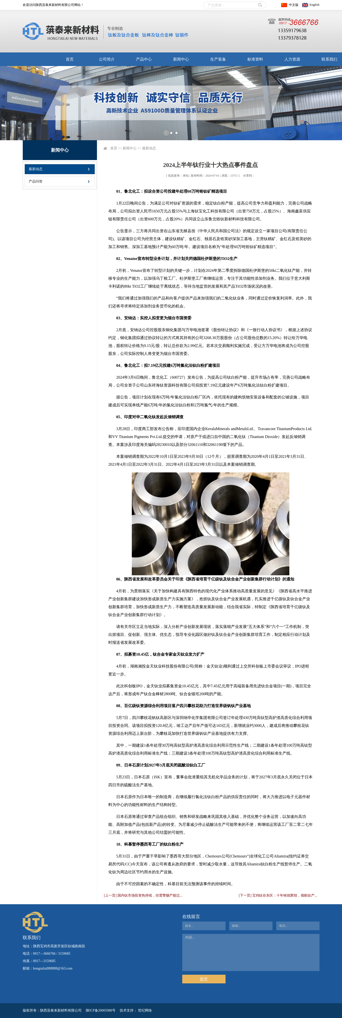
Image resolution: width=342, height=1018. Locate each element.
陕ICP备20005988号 (100, 1010)
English (314, 4)
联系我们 (329, 59)
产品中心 (144, 59)
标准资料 (255, 59)
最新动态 (36, 169)
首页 (70, 59)
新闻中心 (181, 59)
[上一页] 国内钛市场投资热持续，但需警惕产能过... (143, 895)
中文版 (293, 5)
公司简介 (107, 59)
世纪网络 (145, 1010)
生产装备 (218, 59)
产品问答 (36, 181)
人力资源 (292, 59)
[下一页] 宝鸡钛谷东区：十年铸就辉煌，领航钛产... (278, 895)
